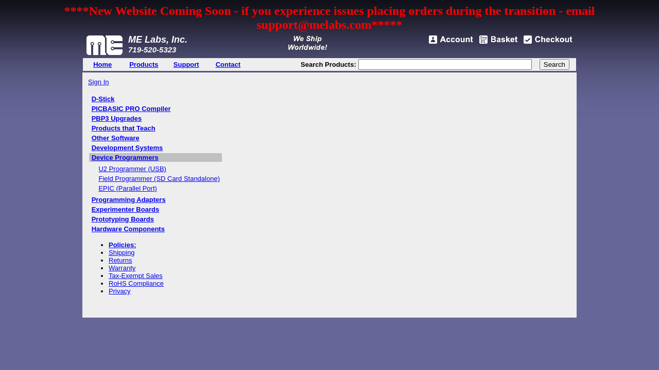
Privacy (120, 291)
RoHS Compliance (136, 283)
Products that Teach (123, 128)
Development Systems (127, 148)
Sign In (98, 82)
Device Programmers (125, 157)
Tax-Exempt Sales (136, 276)
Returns (120, 260)
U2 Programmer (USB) (132, 169)
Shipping (122, 252)
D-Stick (103, 99)
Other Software (116, 138)
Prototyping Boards (123, 219)
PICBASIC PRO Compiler (131, 109)
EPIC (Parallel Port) (127, 188)
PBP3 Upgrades (117, 118)
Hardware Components (128, 229)
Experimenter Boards (126, 209)
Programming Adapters (129, 199)
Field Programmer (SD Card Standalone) (159, 178)
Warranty (122, 268)
